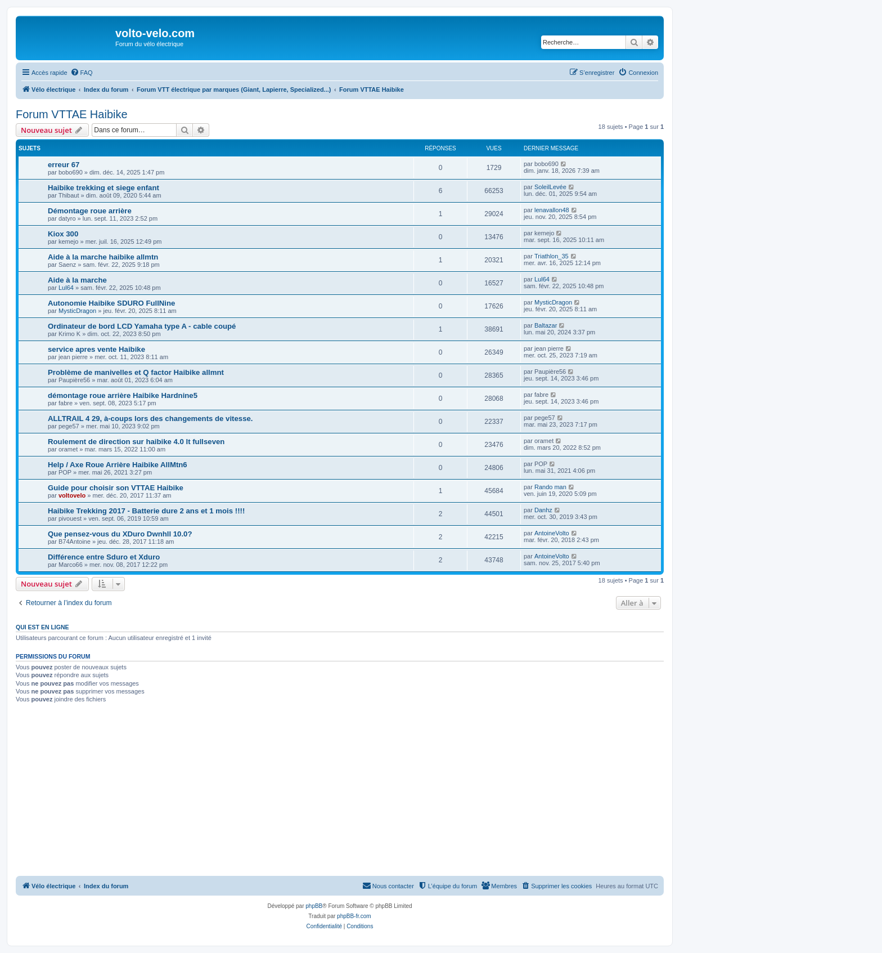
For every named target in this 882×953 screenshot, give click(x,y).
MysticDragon (77, 310)
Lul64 (66, 287)
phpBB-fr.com (354, 916)
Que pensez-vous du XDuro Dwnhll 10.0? (120, 534)
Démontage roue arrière (90, 211)
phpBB (313, 906)
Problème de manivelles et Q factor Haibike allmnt (136, 372)
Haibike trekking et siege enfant (103, 188)
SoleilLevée (550, 187)
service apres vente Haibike (96, 349)
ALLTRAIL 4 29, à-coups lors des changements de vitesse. (150, 418)
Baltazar (545, 325)
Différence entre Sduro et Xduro (104, 557)
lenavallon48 (551, 210)
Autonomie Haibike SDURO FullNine (111, 303)
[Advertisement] (353, 791)
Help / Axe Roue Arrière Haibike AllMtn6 (117, 464)
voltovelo (72, 495)
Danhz (543, 510)
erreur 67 (63, 164)
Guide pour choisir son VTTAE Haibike (115, 488)
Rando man (550, 487)
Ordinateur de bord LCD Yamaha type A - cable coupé (142, 326)
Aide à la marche (77, 280)
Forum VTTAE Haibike (72, 114)
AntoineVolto (551, 533)
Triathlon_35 (551, 256)
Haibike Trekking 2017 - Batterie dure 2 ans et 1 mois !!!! (146, 511)
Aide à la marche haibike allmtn (103, 257)
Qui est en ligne (42, 627)
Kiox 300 (63, 234)
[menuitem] (81, 72)
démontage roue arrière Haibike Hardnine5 (122, 395)
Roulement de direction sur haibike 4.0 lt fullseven (136, 441)
